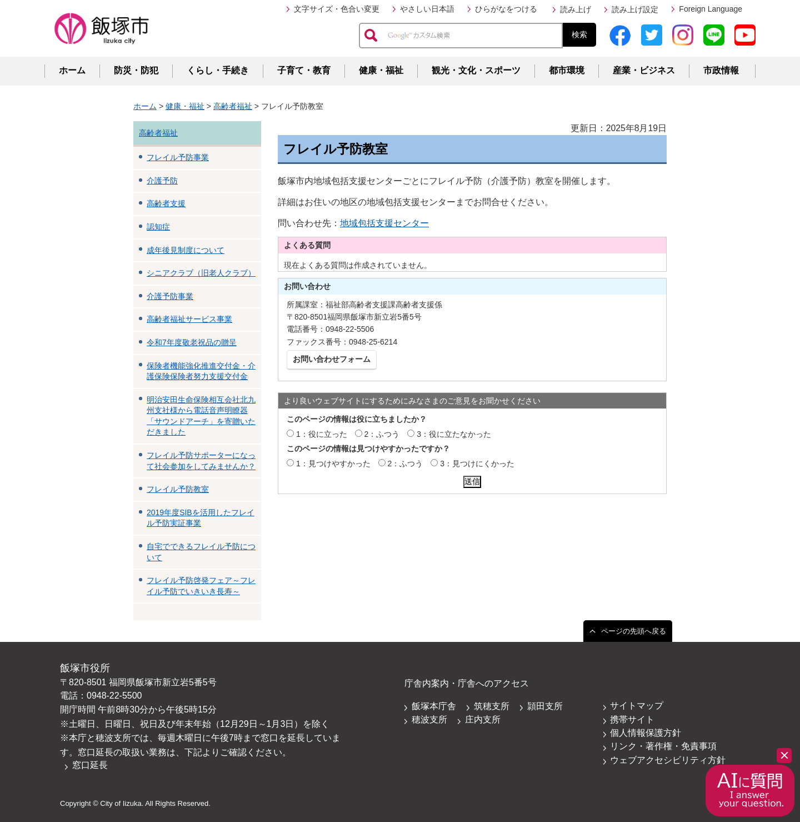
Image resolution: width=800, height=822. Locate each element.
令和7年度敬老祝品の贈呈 (192, 342)
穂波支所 (429, 719)
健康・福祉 (381, 70)
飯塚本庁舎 (434, 706)
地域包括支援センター (384, 223)
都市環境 (566, 70)
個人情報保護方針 (645, 733)
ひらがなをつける (506, 8)
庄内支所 (483, 719)
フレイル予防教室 (178, 489)
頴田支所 (545, 706)
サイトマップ (636, 705)
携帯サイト (632, 719)
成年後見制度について (185, 250)
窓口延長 (90, 765)
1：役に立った (321, 434)
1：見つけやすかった (333, 463)
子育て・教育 (304, 70)
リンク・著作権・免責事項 (663, 746)
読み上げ (575, 9)
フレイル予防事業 (178, 157)
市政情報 (721, 70)
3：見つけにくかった (477, 463)
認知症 (158, 226)
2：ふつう (382, 434)
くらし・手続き (218, 70)
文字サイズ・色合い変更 (336, 8)
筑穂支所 (491, 706)
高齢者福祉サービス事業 (189, 319)
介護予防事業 (170, 296)
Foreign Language (710, 8)
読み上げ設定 (635, 9)
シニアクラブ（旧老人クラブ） (201, 272)
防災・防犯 (136, 70)
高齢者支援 (166, 203)
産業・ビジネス (644, 70)
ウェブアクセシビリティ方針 (668, 760)
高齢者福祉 (232, 106)
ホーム (72, 70)
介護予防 (162, 180)
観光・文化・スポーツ (476, 70)
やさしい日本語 (427, 8)
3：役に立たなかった (454, 434)
